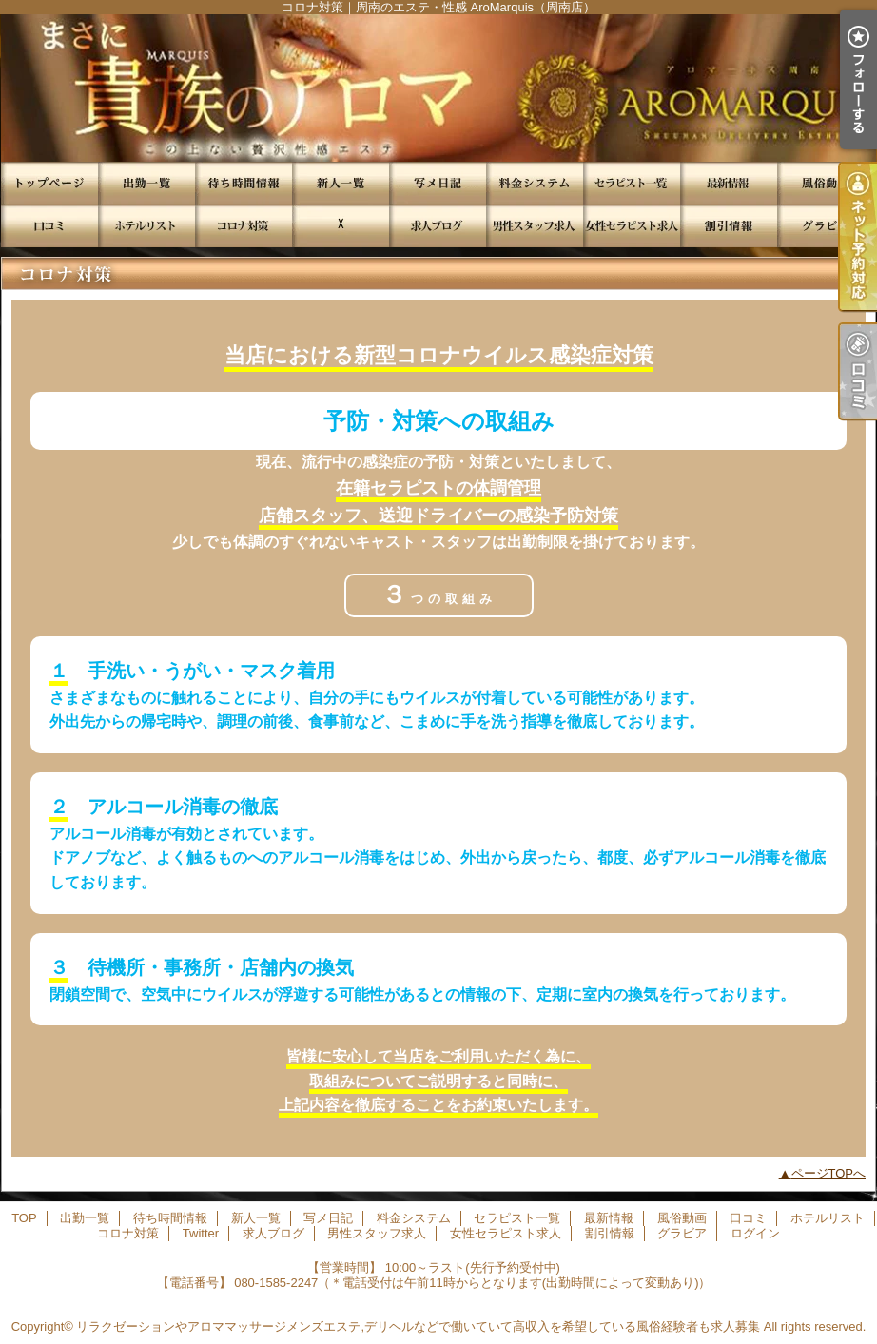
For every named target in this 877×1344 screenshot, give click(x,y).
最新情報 (728, 183)
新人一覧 (340, 183)
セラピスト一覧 (631, 183)
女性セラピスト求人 (631, 226)
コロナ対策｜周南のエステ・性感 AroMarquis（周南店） (438, 88)
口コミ (49, 226)
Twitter (340, 226)
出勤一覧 (146, 183)
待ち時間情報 (243, 183)
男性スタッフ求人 (534, 226)
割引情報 (728, 226)
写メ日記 (437, 183)
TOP (49, 183)
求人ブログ (437, 226)
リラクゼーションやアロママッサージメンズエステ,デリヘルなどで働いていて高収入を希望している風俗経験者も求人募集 (418, 1326)
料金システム (534, 183)
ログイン (755, 1233)
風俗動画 (825, 183)
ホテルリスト (146, 226)
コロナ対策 (243, 226)
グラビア (825, 226)
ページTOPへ (829, 1173)
